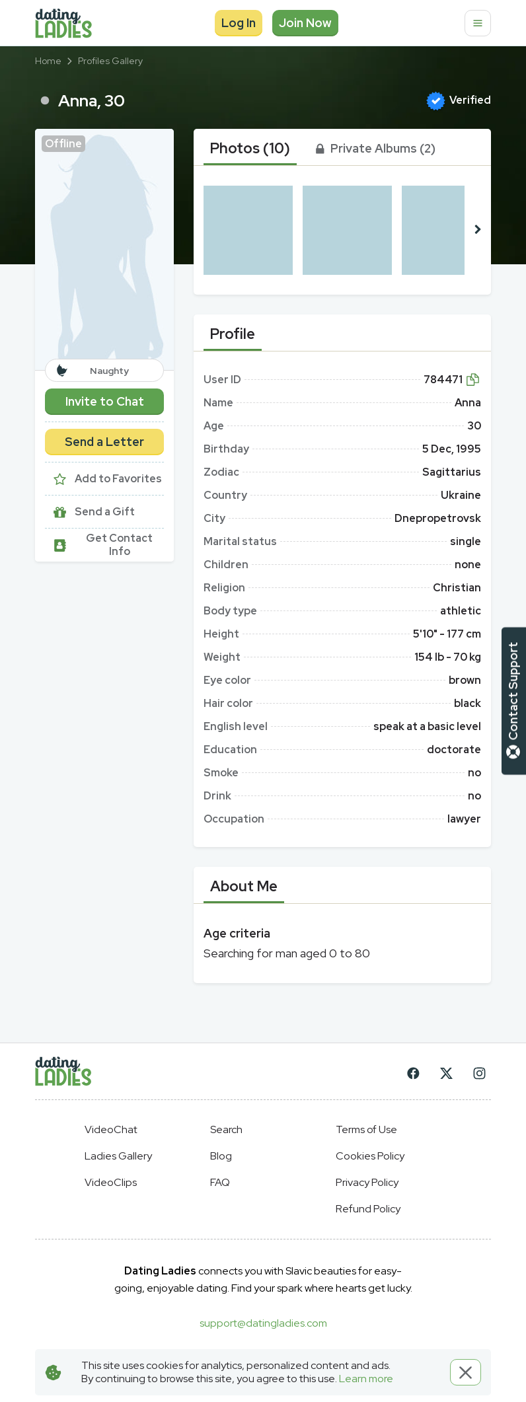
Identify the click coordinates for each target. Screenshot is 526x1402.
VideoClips (111, 1182)
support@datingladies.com (263, 1323)
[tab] (250, 148)
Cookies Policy (370, 1156)
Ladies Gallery (118, 1156)
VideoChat (111, 1129)
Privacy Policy (367, 1182)
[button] (104, 249)
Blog (221, 1156)
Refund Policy (368, 1209)
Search (226, 1129)
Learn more (366, 1378)
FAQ (220, 1182)
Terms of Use (366, 1129)
